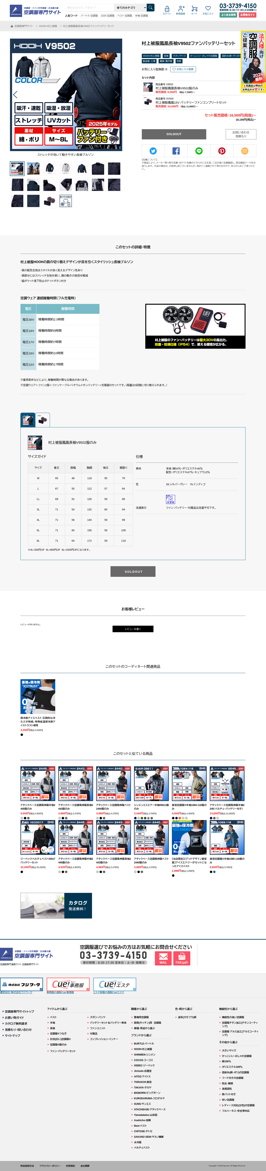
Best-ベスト (140, 1125)
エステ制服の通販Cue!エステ (114, 986)
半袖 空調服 (141, 15)
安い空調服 (228, 1099)
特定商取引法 (27, 1166)
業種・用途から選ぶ (144, 1028)
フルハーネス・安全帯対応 (236, 1110)
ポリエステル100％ (232, 1067)
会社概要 (85, 1166)
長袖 (166, 56)
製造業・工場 (149, 61)
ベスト (53, 1017)
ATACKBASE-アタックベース (150, 1109)
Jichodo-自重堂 (143, 1071)
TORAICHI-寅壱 (143, 1082)
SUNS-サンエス (142, 1104)
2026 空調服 (107, 15)
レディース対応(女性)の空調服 (238, 1105)
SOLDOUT (173, 134)
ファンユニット (97, 1028)
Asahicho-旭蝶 (142, 1120)
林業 (179, 61)
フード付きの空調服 (232, 1078)
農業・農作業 (166, 61)
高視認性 (227, 1088)
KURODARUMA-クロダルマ (149, 1098)
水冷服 (137, 1142)
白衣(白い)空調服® (60, 1039)
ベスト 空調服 (124, 15)
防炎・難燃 (227, 1083)
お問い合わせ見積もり (241, 134)
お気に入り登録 (185, 69)
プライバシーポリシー (50, 1166)
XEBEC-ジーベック (144, 1065)
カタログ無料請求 (16, 1023)
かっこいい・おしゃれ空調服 (203, 56)
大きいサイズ (179, 56)
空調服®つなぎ (58, 1033)
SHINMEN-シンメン (144, 1054)
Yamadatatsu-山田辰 (145, 1115)
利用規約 (70, 1166)
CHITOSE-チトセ (143, 1131)
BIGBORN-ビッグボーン (147, 1092)
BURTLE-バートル (144, 1043)
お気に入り (208, 13)
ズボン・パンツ (97, 1017)
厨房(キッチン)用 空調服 (147, 1022)
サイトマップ (12, 1035)
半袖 (52, 1022)
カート (194, 13)
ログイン (167, 13)
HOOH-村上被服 (151, 56)
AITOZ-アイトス (142, 1076)
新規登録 (180, 13)
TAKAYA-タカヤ (142, 1087)
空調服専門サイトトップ (19, 1011)
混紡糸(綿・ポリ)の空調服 (234, 56)
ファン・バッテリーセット (63, 1051)
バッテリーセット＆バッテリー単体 (108, 1022)
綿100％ (226, 1061)
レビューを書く (133, 629)
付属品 (93, 1033)
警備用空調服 (141, 1017)
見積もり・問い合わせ (18, 1029)
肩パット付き (229, 1094)
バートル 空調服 (89, 15)
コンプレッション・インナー (104, 1039)
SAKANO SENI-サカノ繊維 (149, 1136)
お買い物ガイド (14, 1017)
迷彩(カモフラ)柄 (187, 1017)
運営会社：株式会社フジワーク (21, 986)
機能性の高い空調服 (233, 1017)
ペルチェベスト (142, 1147)
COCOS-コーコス (143, 1060)
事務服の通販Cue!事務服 (68, 986)
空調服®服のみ (58, 1044)
